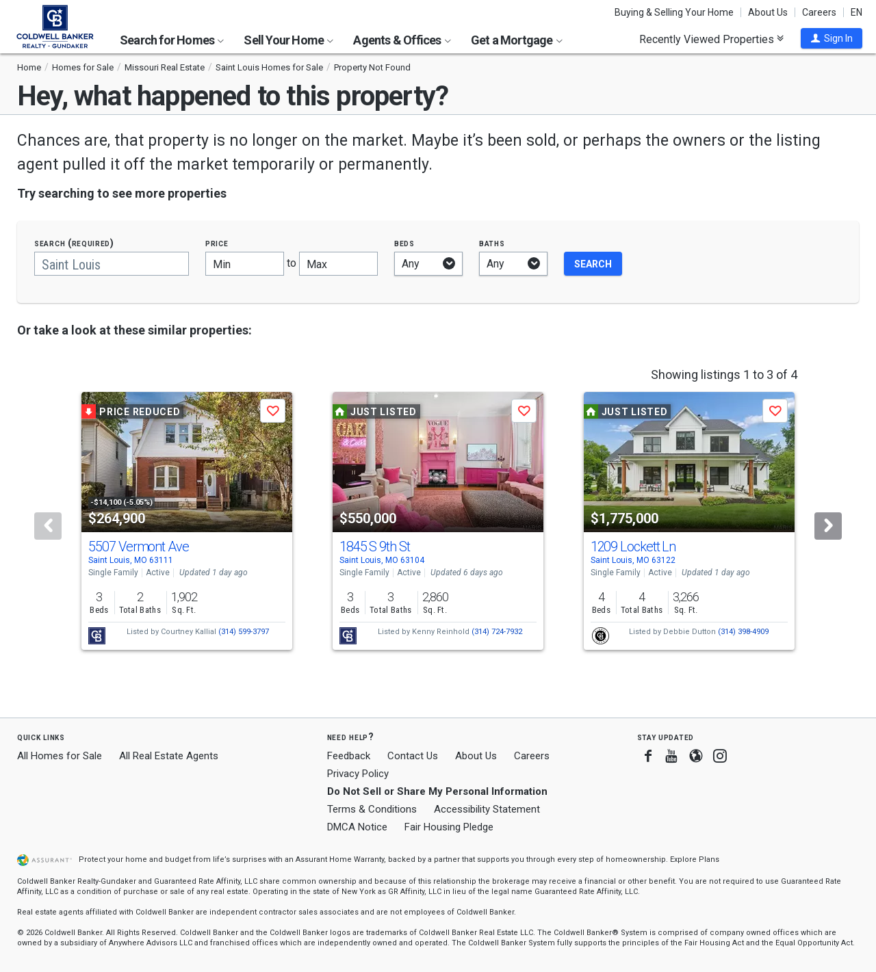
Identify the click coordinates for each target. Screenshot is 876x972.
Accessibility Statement (487, 809)
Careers (819, 12)
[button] (831, 38)
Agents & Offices (401, 40)
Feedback (348, 756)
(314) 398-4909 (743, 631)
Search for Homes (172, 40)
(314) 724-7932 (497, 631)
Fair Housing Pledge (448, 827)
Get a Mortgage (517, 40)
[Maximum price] (338, 264)
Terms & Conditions (372, 809)
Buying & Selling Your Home (674, 12)
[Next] (828, 526)
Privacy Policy (358, 773)
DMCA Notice (357, 827)
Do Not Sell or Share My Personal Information (437, 791)
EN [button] (856, 12)
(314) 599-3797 (243, 631)
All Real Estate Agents (168, 756)
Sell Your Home (288, 40)
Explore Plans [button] (694, 859)
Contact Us (412, 756)
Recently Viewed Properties (711, 39)
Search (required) (74, 243)
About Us (768, 12)
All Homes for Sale (59, 756)
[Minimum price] (244, 264)
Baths (492, 243)
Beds (404, 243)
